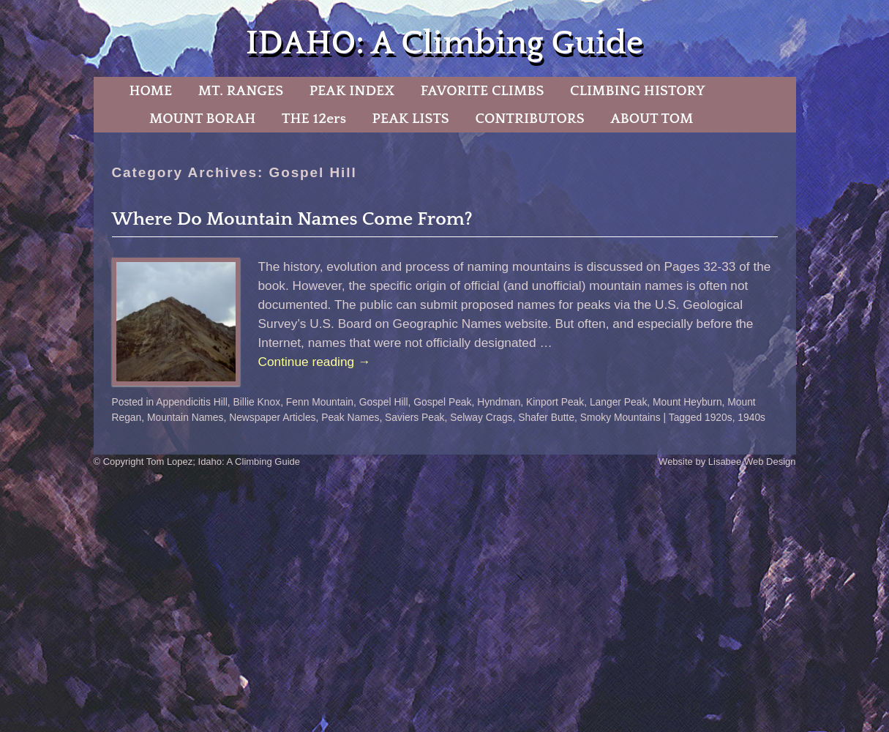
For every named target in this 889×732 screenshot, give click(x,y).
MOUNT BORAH (202, 119)
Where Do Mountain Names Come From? (292, 219)
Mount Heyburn (687, 402)
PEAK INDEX (352, 91)
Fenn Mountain (319, 402)
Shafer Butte (546, 417)
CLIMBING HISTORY (637, 91)
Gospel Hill (383, 402)
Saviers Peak (414, 417)
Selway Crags (481, 417)
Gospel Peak (442, 402)
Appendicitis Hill (192, 402)
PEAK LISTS (410, 119)
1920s (718, 417)
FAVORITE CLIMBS (482, 91)
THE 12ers (314, 119)
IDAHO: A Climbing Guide (444, 43)
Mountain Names (185, 417)
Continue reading (314, 361)
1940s (751, 417)
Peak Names (350, 417)
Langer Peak (618, 402)
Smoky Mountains (620, 417)
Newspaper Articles (272, 417)
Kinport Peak (555, 402)
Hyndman (498, 402)
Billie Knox (257, 402)
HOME (150, 91)
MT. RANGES (240, 91)
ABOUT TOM (651, 119)
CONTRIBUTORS (529, 119)
